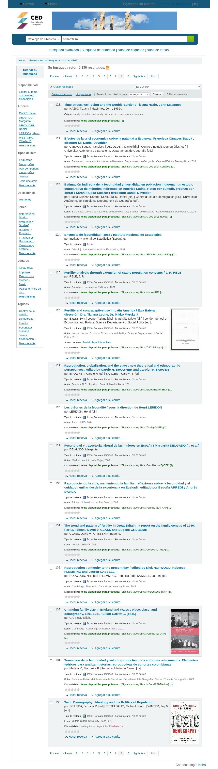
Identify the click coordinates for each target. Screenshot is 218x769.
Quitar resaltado (63, 86)
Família (23, 323)
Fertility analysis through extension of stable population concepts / (123, 272)
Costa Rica (26, 267)
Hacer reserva (78, 131)
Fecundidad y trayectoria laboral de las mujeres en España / (131, 445)
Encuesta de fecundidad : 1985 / (113, 234)
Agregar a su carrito (107, 131)
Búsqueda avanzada (64, 50)
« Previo (67, 76)
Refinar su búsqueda (30, 72)
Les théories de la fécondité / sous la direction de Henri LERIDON (113, 407)
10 (127, 76)
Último (153, 76)
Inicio (21, 60)
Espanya (24, 272)
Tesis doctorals (28, 180)
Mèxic (22, 284)
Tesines (23, 176)
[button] (26, 4)
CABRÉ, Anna (27, 113)
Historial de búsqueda (174, 4)
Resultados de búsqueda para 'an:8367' (53, 60)
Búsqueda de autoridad (98, 50)
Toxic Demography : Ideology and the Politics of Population (108, 702)
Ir (190, 39)
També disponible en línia (97, 342)
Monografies (26, 164)
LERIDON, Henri (29, 133)
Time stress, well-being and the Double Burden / (123, 104)
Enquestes (25, 159)
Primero (54, 76)
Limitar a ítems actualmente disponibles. (28, 95)
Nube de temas (158, 50)
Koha (202, 765)
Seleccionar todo (61, 94)
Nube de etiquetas (131, 50)
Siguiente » (139, 76)
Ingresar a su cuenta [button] (138, 4)
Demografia (26, 318)
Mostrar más (27, 145)
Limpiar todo (83, 94)
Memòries (25, 199)
